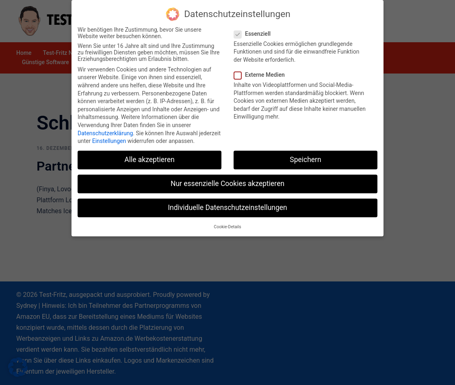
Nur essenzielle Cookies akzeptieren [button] (227, 181)
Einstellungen (109, 138)
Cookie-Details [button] (227, 224)
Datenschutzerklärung (105, 131)
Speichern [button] (305, 157)
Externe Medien (262, 72)
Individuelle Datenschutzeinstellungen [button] (227, 205)
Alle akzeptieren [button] (149, 157)
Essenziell (255, 31)
